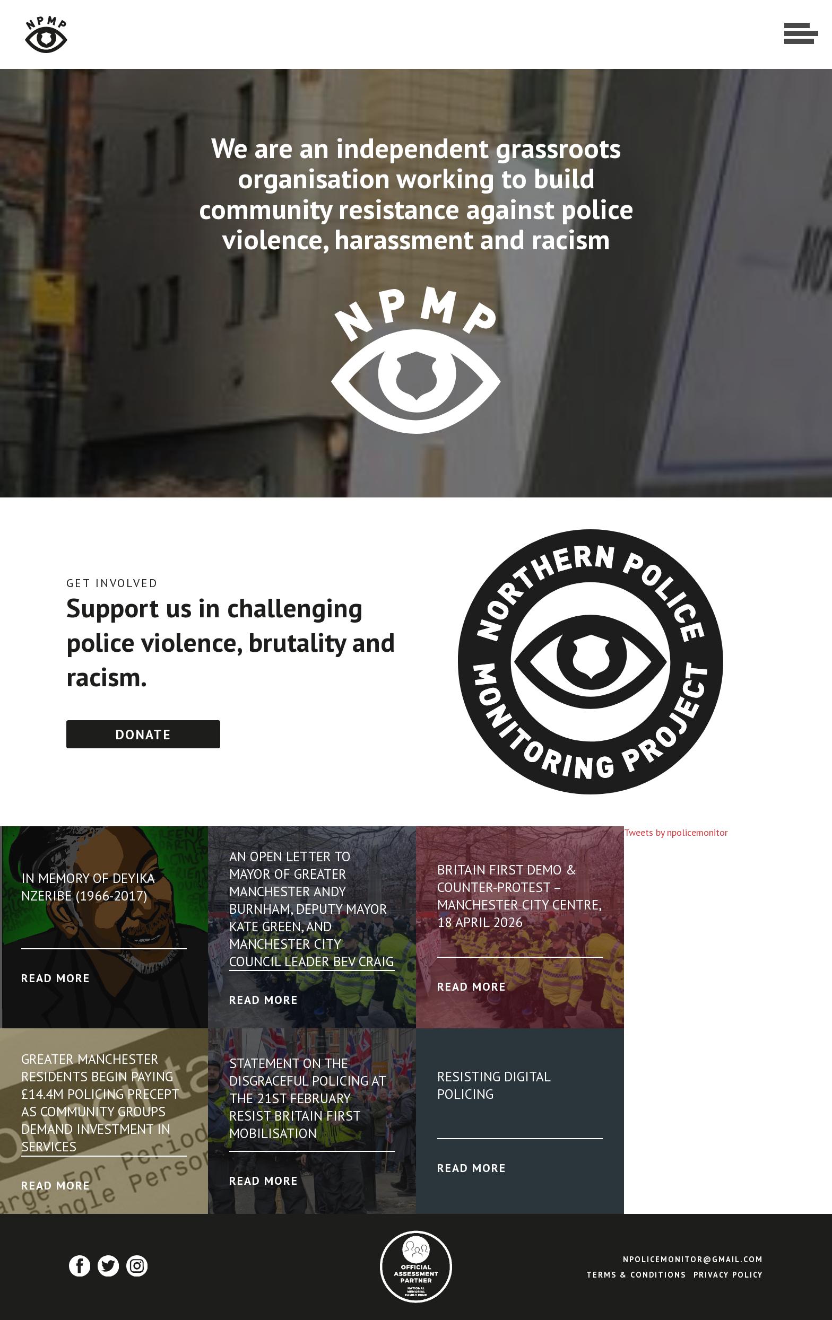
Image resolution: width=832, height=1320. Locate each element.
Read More (55, 978)
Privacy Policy (728, 1275)
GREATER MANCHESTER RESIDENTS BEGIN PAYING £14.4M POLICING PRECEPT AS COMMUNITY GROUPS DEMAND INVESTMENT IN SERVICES (100, 1102)
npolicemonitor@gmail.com (693, 1259)
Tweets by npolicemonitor (676, 832)
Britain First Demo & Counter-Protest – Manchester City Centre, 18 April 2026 (519, 896)
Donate (143, 734)
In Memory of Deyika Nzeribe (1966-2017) (87, 886)
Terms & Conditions (636, 1275)
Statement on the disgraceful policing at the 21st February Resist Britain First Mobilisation (307, 1098)
